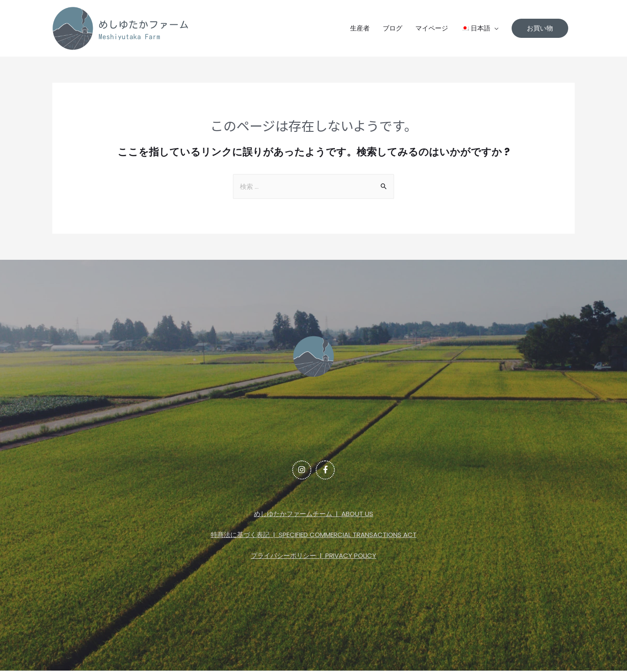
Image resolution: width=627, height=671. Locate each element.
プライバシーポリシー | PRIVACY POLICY (313, 555)
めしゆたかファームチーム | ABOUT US (313, 514)
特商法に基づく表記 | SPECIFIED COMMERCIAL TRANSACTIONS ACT (314, 535)
